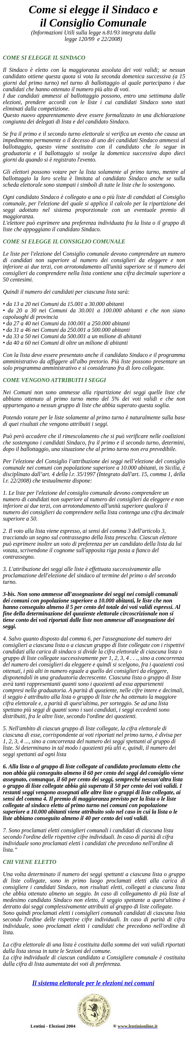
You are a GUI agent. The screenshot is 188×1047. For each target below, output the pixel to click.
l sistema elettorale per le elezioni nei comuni (94, 983)
